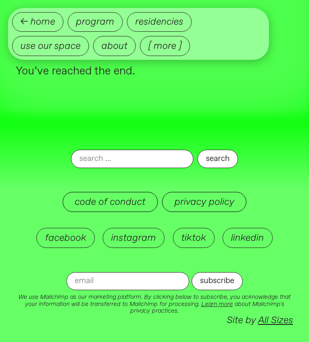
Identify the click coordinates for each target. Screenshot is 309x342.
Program (95, 21)
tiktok (193, 238)
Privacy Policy (204, 202)
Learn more (217, 304)
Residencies (159, 21)
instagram (133, 238)
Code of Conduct (110, 202)
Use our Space (50, 46)
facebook (65, 238)
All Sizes (275, 320)
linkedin (247, 238)
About (114, 46)
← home (37, 21)
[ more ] (165, 46)
